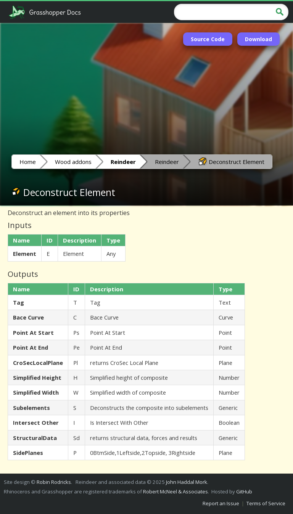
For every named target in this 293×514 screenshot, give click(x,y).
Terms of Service (265, 503)
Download (258, 39)
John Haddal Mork (186, 482)
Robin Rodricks (54, 482)
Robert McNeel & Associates (175, 491)
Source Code (208, 39)
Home (27, 161)
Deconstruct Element (231, 161)
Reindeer (167, 161)
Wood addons (73, 161)
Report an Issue (221, 503)
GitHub (244, 491)
